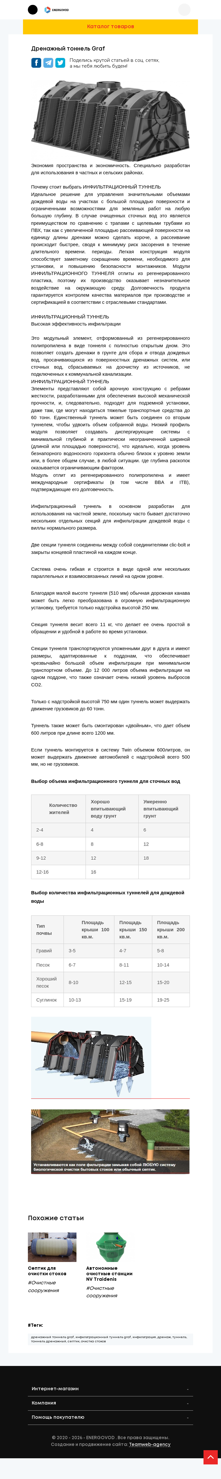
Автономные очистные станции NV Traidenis (110, 1275)
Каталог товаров (110, 26)
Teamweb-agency (149, 1447)
